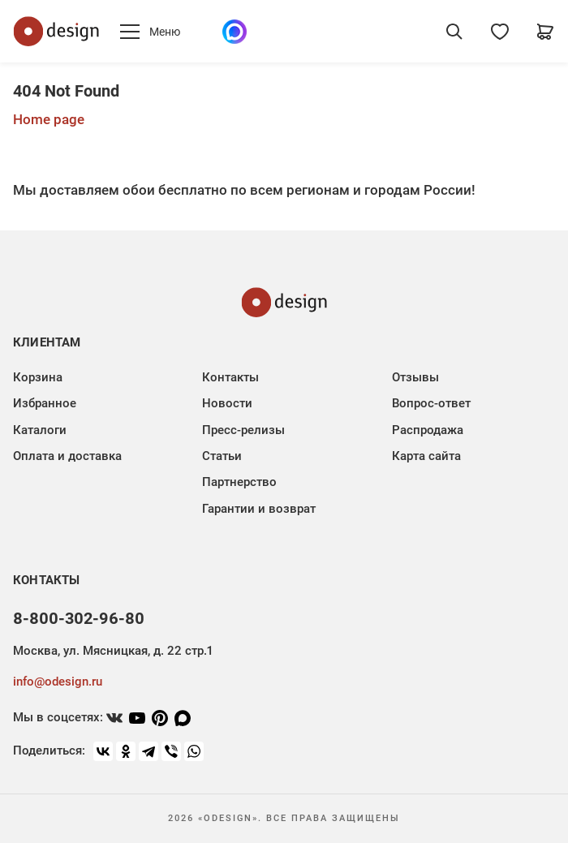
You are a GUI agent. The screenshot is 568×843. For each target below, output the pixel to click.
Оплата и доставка (67, 456)
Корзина (37, 377)
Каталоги (40, 430)
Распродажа (427, 430)
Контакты (230, 377)
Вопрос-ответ (431, 403)
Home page (48, 119)
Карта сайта (426, 456)
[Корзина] (545, 31)
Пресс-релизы (243, 430)
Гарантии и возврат (259, 508)
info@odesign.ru (57, 681)
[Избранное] (500, 31)
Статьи (222, 456)
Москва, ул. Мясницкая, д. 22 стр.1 (113, 650)
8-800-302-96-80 (78, 618)
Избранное (44, 403)
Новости (227, 403)
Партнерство (239, 482)
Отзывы (415, 377)
